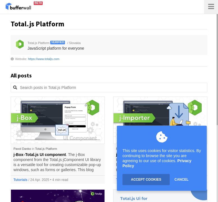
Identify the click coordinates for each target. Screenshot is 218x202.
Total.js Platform (46, 148)
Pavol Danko (22, 148)
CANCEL (181, 180)
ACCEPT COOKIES (146, 180)
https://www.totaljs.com (44, 59)
